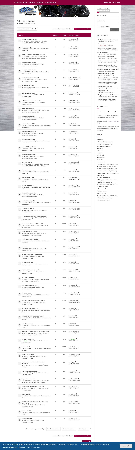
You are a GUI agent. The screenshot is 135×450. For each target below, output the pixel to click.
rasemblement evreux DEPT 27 (30, 285)
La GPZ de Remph (103, 52)
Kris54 (25, 125)
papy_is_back (27, 248)
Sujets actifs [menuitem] (32, 2)
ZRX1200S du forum (27, 162)
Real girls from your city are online (108, 40)
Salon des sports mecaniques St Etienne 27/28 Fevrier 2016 (35, 402)
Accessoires (101, 157)
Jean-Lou (26, 133)
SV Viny (26, 225)
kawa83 (26, 172)
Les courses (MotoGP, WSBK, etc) (108, 171)
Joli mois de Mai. (26, 411)
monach (26, 279)
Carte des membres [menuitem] (50, 2)
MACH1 (26, 318)
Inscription (103, 10)
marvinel (26, 64)
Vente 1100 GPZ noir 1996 (29, 70)
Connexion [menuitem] (117, 2)
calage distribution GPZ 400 (29, 231)
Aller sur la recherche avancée (27, 23)
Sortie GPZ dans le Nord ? (29, 147)
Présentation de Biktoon (29, 154)
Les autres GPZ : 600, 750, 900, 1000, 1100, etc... (34, 42)
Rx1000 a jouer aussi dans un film (31, 101)
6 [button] (87, 29)
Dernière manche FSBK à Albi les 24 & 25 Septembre (33, 362)
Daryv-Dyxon (27, 210)
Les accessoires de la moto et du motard (35, 334)
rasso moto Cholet (27, 418)
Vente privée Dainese (28, 339)
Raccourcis (19, 2)
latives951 (26, 187)
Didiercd (26, 49)
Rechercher (32, 29)
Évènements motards (27, 150)
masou (26, 325)
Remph (26, 310)
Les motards (100, 175)
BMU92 (26, 118)
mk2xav (26, 287)
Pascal (25, 365)
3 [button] (80, 29)
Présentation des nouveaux (29, 66)
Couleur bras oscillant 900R (29, 39)
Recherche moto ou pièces (105, 198)
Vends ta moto (102, 193)
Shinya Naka (27, 164)
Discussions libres (26, 96)
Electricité (100, 153)
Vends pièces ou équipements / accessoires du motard (108, 195)
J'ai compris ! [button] (126, 446)
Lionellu (26, 195)
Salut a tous (25, 247)
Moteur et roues (26, 293)
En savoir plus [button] (35, 447)
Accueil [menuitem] (25, 2)
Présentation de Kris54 (28, 124)
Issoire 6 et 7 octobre (28, 354)
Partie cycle (101, 155)
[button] (90, 29)
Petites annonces (102, 191)
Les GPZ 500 (101, 162)
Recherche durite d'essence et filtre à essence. (108, 61)
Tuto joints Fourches (104, 44)
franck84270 (27, 233)
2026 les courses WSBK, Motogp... (107, 48)
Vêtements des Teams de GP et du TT (32, 224)
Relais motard (26, 347)
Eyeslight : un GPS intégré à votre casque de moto (36, 331)
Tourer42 (26, 405)
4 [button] (82, 29)
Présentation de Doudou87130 (30, 78)
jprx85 (25, 202)
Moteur (100, 151)
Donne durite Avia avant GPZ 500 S (108, 78)
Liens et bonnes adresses (105, 182)
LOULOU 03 (27, 72)
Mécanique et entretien (103, 146)
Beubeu (26, 341)
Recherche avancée (35, 29)
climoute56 (27, 87)
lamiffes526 (27, 179)
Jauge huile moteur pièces (29, 379)
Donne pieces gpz (27, 47)
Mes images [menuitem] (40, 2)
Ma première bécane (27, 185)
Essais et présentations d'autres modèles (35, 280)
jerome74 (26, 102)
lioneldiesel (27, 295)
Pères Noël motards (27, 324)
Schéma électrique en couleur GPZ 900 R (33, 54)
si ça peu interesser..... (28, 170)
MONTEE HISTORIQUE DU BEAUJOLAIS (32, 316)
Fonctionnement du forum (105, 144)
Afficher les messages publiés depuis (42, 429)
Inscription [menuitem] (108, 2)
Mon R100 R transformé (28, 277)
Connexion (102, 8)
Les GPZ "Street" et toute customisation (35, 111)
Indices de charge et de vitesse (107, 99)
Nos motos (100, 160)
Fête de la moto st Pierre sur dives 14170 (33, 300)
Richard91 (26, 41)
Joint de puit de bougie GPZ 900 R (107, 82)
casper (25, 141)
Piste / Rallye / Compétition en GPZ (107, 168)
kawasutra (27, 95)
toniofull (26, 110)
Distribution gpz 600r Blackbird (30, 239)
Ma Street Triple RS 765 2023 (106, 73)
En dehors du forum (102, 186)
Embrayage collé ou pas (105, 86)
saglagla (26, 373)
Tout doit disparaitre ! (104, 200)
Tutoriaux (100, 148)
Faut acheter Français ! (28, 93)
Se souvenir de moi (103, 27)
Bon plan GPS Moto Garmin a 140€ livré (33, 386)
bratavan (26, 241)
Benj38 (26, 264)
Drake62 (26, 388)
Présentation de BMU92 (28, 116)
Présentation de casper (28, 139)
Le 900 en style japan (28, 108)
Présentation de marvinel (29, 62)
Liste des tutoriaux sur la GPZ (106, 65)
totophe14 (27, 272)
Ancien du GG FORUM (28, 208)
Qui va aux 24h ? (26, 394)
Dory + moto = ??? (103, 90)
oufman (26, 396)
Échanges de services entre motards (32, 235)
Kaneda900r (27, 380)
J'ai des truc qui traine (28, 85)
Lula (25, 348)
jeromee (26, 149)
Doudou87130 (28, 79)
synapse (26, 256)
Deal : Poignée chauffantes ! (30, 371)
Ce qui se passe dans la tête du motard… (108, 95)
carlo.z (25, 412)
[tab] (100, 111)
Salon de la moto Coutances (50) (31, 270)
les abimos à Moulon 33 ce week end (32, 254)
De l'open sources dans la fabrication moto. (34, 216)
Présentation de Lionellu (29, 193)
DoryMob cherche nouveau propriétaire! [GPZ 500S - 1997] (108, 69)
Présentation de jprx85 (28, 201)
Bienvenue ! (100, 139)
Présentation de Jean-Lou (29, 131)
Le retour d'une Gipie (28, 177)
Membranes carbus (27, 262)
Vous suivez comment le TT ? (30, 308)
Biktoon (26, 156)
